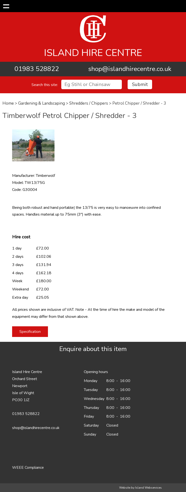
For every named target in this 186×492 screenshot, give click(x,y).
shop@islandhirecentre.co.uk (129, 68)
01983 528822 (37, 68)
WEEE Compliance (28, 467)
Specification (30, 331)
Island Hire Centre (93, 52)
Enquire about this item (93, 348)
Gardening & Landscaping (41, 103)
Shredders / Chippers (88, 103)
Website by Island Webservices (140, 488)
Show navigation (6, 6)
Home (8, 103)
